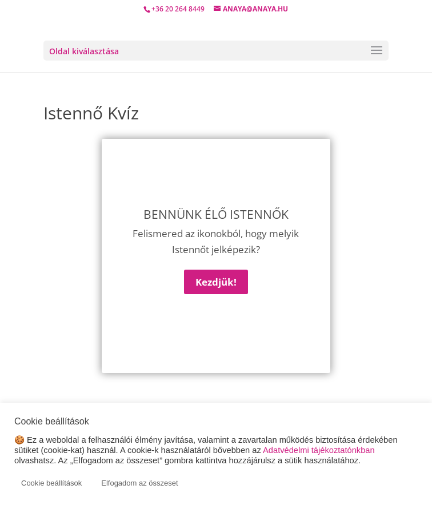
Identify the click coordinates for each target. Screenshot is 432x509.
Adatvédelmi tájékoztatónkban (319, 450)
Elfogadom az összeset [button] (139, 483)
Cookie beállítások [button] (51, 483)
